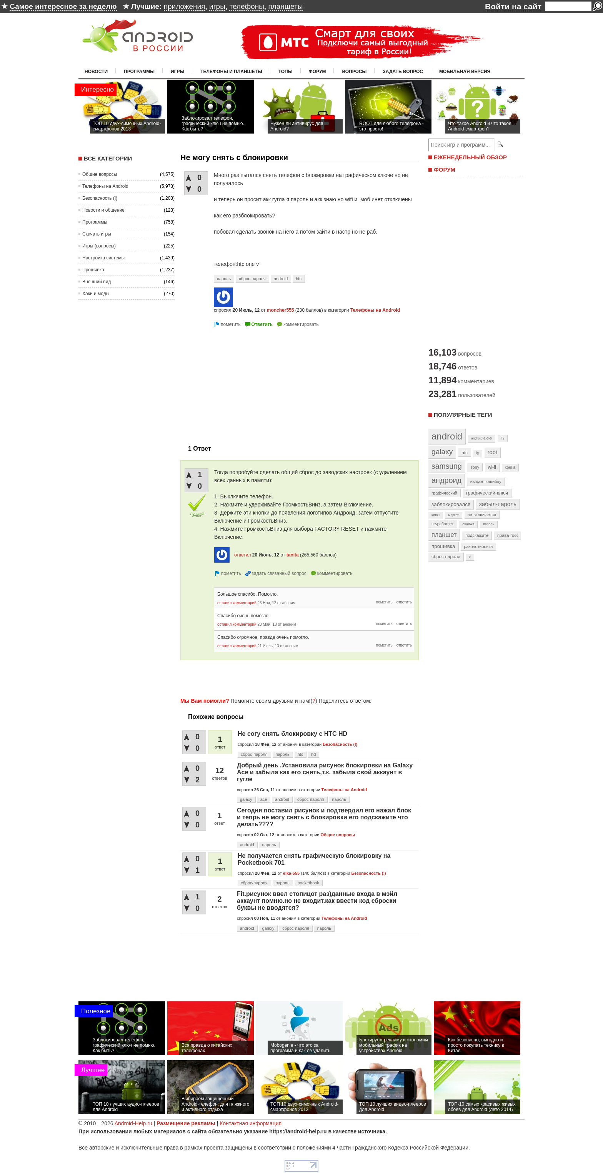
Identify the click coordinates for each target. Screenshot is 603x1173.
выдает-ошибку (485, 481)
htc (299, 278)
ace (263, 799)
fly (503, 438)
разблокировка (478, 546)
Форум (317, 71)
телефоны (246, 6)
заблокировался (450, 504)
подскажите (476, 535)
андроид (446, 480)
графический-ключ (487, 493)
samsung (446, 466)
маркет (453, 515)
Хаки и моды (95, 293)
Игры (177, 71)
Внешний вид (96, 281)
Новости (96, 71)
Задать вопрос (403, 71)
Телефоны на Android (105, 186)
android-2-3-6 (481, 438)
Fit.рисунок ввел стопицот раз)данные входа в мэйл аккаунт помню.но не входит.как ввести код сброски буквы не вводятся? (317, 901)
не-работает (442, 524)
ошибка (468, 524)
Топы (285, 71)
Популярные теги (463, 414)
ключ (435, 515)
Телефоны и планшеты (231, 71)
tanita (293, 555)
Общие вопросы (99, 174)
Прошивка (93, 269)
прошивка (443, 546)
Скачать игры (96, 234)
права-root (507, 535)
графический (444, 493)
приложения (184, 6)
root (492, 452)
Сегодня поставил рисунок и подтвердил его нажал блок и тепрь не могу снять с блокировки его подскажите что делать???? (324, 817)
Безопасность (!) (99, 198)
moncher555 (280, 310)
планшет (443, 534)
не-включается (482, 514)
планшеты (285, 6)
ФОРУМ (444, 169)
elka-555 (291, 873)
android (281, 278)
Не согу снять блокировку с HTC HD (292, 733)
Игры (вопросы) (99, 246)
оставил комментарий (237, 603)
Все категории (108, 158)
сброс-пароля (252, 278)
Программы (139, 71)
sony (474, 467)
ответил (242, 555)
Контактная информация (251, 1123)
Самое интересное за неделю (63, 6)
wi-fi (492, 467)
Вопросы (354, 71)
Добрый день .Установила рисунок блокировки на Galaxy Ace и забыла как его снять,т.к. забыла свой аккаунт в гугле (325, 772)
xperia (510, 467)
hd (313, 754)
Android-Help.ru (133, 1123)
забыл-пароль (497, 504)
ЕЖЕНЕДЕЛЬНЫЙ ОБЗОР (470, 157)
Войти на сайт (513, 6)
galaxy (246, 799)
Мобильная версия (464, 71)
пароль (224, 278)
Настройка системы (103, 258)
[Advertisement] (245, 383)
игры (217, 6)
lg (477, 453)
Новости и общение (103, 210)
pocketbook (308, 883)
